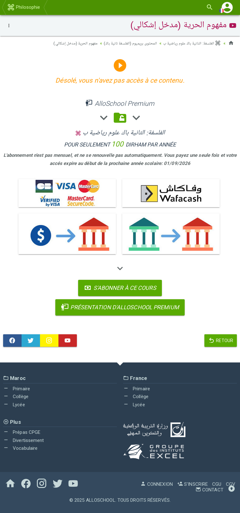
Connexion (156, 484)
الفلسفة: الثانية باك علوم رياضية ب (190, 43)
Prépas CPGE (21, 432)
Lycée (14, 404)
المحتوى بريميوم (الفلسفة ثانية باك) (124, 43)
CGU (216, 484)
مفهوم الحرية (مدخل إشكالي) (66, 43)
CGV (230, 484)
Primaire (16, 388)
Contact (209, 489)
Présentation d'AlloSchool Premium (120, 307)
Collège (15, 396)
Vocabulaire (20, 448)
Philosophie (23, 7)
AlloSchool (100, 500)
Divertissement (23, 440)
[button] (227, 7)
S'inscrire (192, 484)
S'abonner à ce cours (120, 287)
